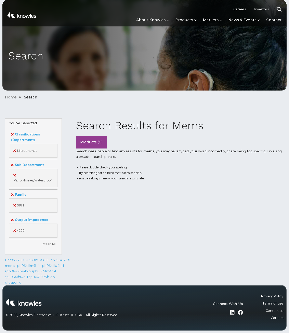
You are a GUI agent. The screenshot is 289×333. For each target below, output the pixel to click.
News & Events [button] (242, 20)
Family (18, 195)
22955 (12, 260)
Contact (274, 20)
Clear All (48, 244)
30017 (33, 260)
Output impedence (29, 220)
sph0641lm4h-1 (28, 266)
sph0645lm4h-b (18, 271)
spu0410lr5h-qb (42, 277)
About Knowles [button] (151, 20)
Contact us (274, 311)
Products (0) (91, 142)
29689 (22, 260)
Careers (239, 9)
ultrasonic (13, 282)
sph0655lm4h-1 (43, 271)
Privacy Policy (272, 296)
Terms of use (272, 303)
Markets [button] (211, 20)
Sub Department (27, 165)
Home (11, 97)
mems (10, 266)
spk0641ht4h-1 (16, 277)
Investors (261, 9)
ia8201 (65, 260)
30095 (44, 260)
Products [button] (184, 20)
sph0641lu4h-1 (52, 266)
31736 (54, 260)
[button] (279, 9)
